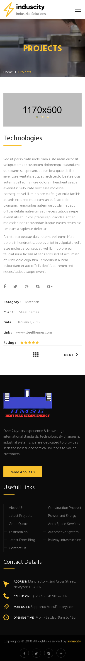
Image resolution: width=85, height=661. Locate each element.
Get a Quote (18, 523)
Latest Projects (20, 515)
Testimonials (18, 531)
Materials (32, 302)
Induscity (74, 641)
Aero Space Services (64, 523)
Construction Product (64, 507)
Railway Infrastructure (64, 539)
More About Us (23, 472)
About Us (16, 507)
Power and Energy (62, 515)
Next (71, 354)
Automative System (63, 531)
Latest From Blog (22, 539)
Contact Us (17, 548)
